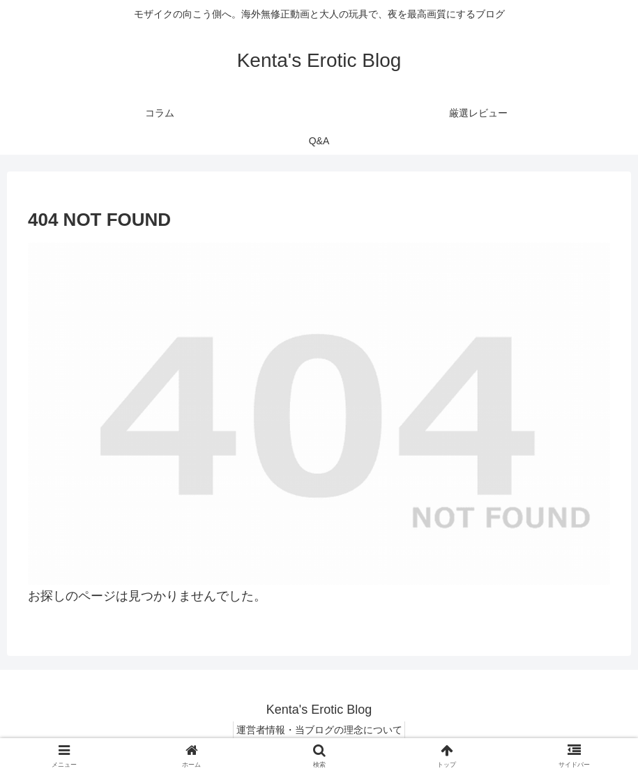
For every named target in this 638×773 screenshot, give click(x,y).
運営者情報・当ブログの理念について (319, 729)
